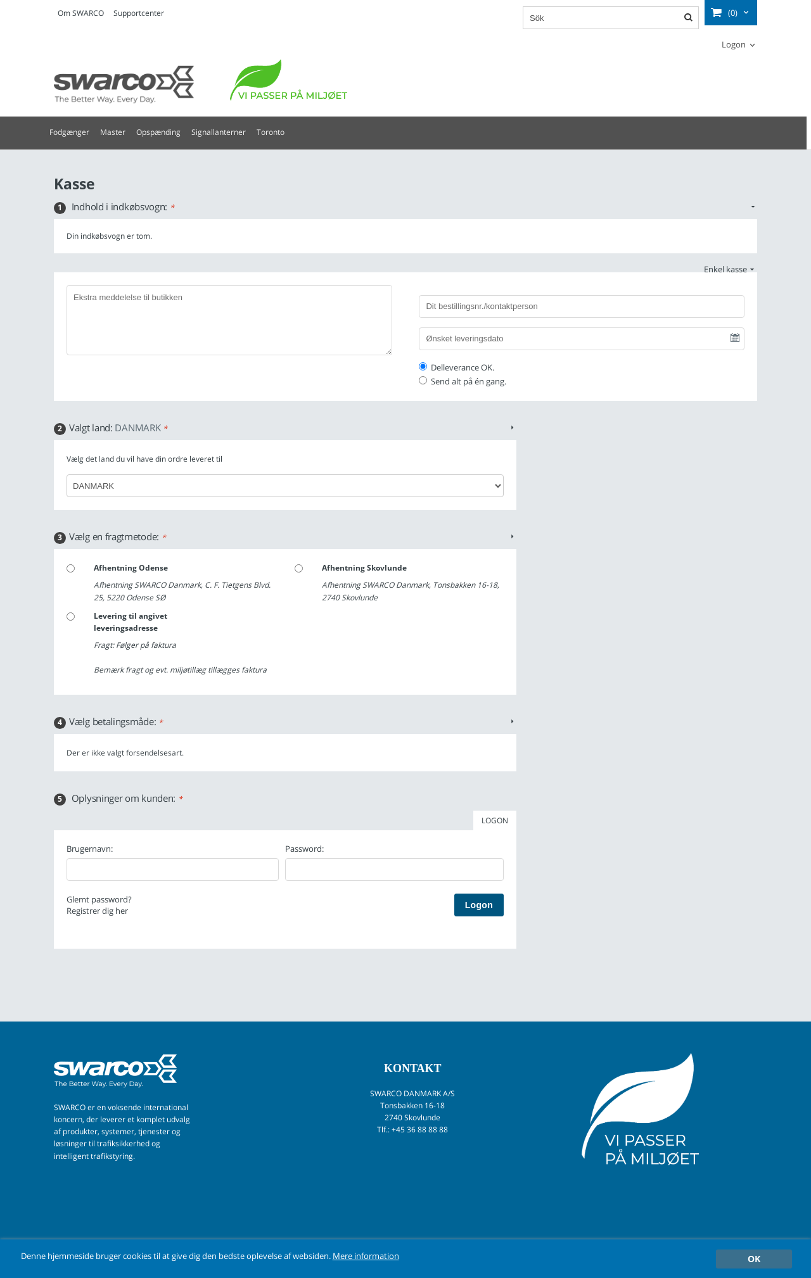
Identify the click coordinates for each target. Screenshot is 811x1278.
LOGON (495, 820)
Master (112, 132)
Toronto (270, 132)
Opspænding (158, 132)
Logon (734, 44)
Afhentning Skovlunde (364, 567)
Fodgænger (69, 132)
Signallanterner (218, 132)
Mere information (416, 1256)
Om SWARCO (81, 13)
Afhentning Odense (131, 567)
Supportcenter (138, 13)
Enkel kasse (725, 269)
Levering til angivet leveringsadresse (130, 622)
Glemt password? (99, 899)
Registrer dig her (97, 910)
